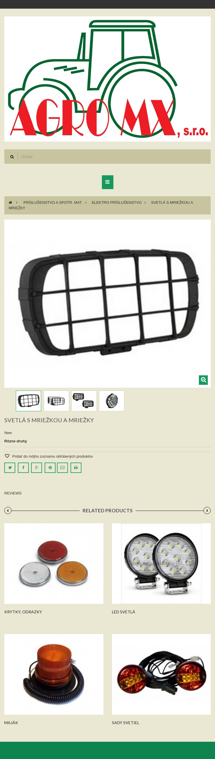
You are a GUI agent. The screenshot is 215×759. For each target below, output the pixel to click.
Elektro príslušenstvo (117, 202)
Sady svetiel (125, 722)
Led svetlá (123, 612)
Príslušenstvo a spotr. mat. (53, 202)
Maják (11, 722)
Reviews (13, 493)
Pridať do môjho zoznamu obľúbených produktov (52, 456)
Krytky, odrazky (23, 612)
